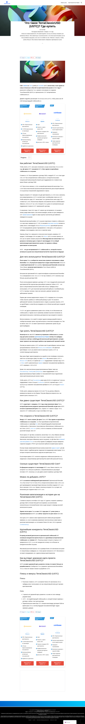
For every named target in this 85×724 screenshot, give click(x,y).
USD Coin (33, 428)
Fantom (62, 385)
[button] (81, 2)
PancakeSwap (37, 380)
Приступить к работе (27, 150)
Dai (37, 424)
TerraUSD (41, 85)
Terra (30, 85)
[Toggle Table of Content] (28, 157)
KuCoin (42, 361)
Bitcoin (46, 236)
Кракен (42, 121)
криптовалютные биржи (42, 337)
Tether (22, 363)
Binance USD (23, 361)
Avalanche (41, 382)
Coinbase (57, 120)
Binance (27, 121)
